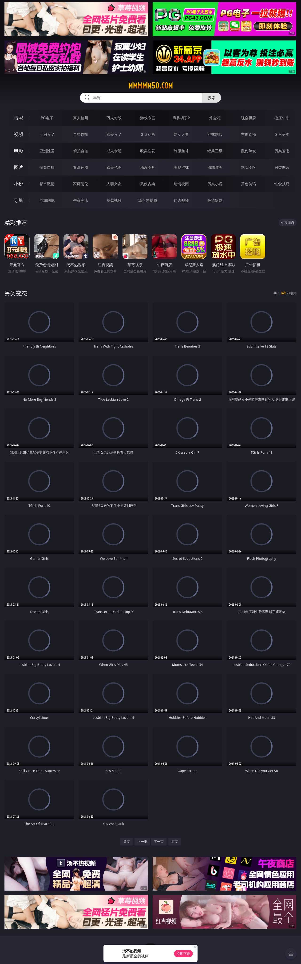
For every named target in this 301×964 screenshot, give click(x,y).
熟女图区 (248, 167)
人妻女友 (114, 183)
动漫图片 (147, 167)
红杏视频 (181, 200)
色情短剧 (214, 200)
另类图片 (281, 167)
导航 (18, 200)
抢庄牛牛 (281, 117)
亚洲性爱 (47, 150)
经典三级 (214, 150)
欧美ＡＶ (114, 134)
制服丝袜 (181, 150)
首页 (126, 841)
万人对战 (114, 117)
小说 (18, 183)
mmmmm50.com (150, 85)
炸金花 (215, 117)
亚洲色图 (80, 167)
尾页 (174, 841)
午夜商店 (80, 200)
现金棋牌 (248, 117)
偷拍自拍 (80, 150)
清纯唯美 (214, 167)
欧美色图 (114, 167)
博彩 (18, 118)
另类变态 (281, 150)
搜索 (211, 97)
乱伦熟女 (248, 150)
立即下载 (183, 953)
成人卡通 (114, 150)
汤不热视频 (147, 200)
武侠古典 (147, 183)
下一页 (159, 841)
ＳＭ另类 (281, 134)
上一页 (142, 841)
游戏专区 (147, 117)
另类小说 (214, 183)
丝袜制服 (214, 134)
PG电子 (47, 117)
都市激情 (47, 183)
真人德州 (80, 117)
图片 (18, 167)
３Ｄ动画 (147, 134)
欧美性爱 (147, 150)
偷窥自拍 (47, 167)
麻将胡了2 (181, 117)
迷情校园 (181, 183)
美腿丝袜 (181, 167)
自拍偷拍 (80, 134)
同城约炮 (47, 200)
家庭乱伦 (80, 183)
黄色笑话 (248, 183)
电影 (18, 151)
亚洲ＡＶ (47, 134)
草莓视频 (114, 200)
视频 (18, 134)
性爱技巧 (281, 183)
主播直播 (248, 134)
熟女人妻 (181, 134)
